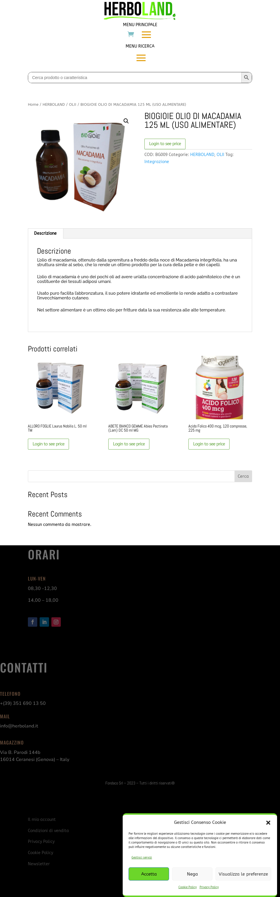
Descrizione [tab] (45, 233)
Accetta (149, 874)
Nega (192, 874)
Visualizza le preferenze (243, 874)
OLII (72, 104)
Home (33, 104)
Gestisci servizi (141, 857)
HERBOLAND (54, 104)
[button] (268, 823)
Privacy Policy (209, 887)
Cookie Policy (187, 887)
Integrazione (156, 161)
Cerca (243, 476)
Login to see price (165, 143)
